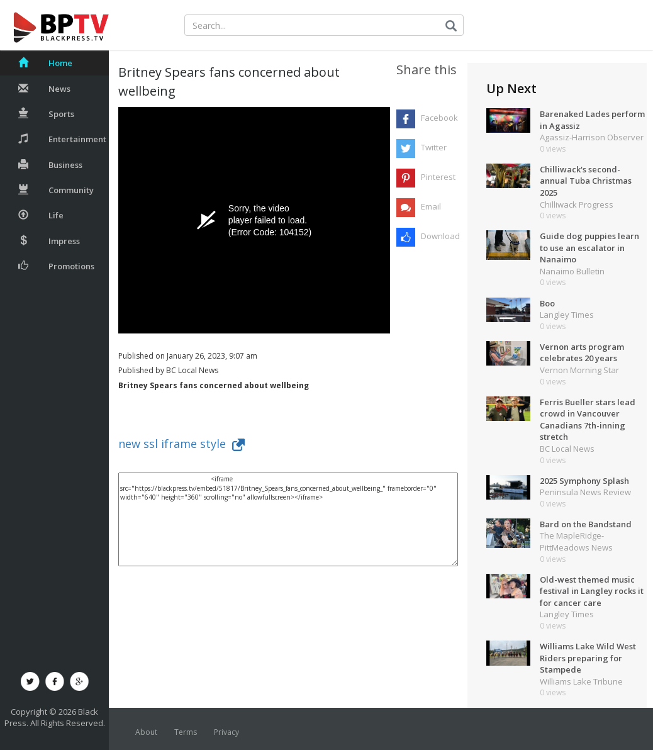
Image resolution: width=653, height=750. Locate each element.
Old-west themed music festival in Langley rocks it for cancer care (592, 591)
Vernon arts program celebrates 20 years (582, 352)
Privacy (226, 732)
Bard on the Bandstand (586, 524)
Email (431, 206)
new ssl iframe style (181, 443)
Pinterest (438, 176)
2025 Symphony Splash (584, 480)
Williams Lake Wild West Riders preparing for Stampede (588, 658)
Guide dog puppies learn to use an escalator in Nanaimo (589, 247)
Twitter (434, 147)
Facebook (439, 117)
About (146, 732)
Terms (185, 732)
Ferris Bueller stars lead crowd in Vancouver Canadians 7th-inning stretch (587, 419)
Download (439, 236)
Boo (547, 303)
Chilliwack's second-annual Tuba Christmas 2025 (586, 181)
